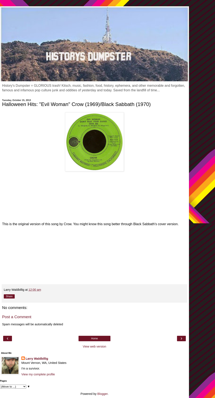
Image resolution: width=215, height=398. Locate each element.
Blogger (102, 393)
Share (9, 296)
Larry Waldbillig (37, 358)
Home (94, 338)
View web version (94, 346)
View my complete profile (38, 374)
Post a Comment (16, 317)
